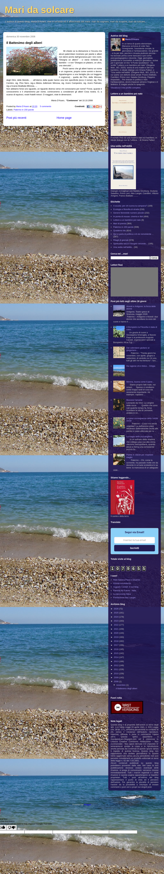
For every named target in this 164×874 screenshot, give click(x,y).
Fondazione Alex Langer (124, 597)
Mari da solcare (39, 9)
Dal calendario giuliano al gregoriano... (137, 349)
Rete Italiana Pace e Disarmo (126, 580)
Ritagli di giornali (120, 240)
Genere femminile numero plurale (128, 213)
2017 (116, 645)
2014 (116, 657)
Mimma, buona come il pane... (140, 382)
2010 (116, 673)
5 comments (45, 106)
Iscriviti (134, 548)
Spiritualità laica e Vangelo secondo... (130, 243)
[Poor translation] (12, 827)
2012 (116, 665)
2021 (116, 629)
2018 (116, 641)
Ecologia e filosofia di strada (126, 209)
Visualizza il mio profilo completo (126, 87)
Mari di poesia (119, 223)
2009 (116, 677)
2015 (116, 653)
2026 (116, 609)
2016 (116, 649)
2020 (116, 633)
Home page (64, 117)
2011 (116, 669)
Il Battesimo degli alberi (24, 43)
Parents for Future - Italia (124, 590)
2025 (116, 612)
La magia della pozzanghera (139, 436)
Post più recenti (16, 117)
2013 (116, 661)
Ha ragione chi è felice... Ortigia (140, 366)
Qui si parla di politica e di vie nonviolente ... (133, 234)
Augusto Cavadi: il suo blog (125, 587)
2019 (116, 637)
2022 (116, 625)
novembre (121, 685)
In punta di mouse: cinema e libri (128, 216)
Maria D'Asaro (23, 106)
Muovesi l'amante (134, 400)
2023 (116, 621)
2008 (116, 681)
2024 (116, 617)
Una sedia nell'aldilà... (123, 247)
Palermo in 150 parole (24, 110)
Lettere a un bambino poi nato (127, 220)
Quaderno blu (119, 230)
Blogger (87, 804)
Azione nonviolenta (122, 583)
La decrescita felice (122, 594)
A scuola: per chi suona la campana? (130, 206)
